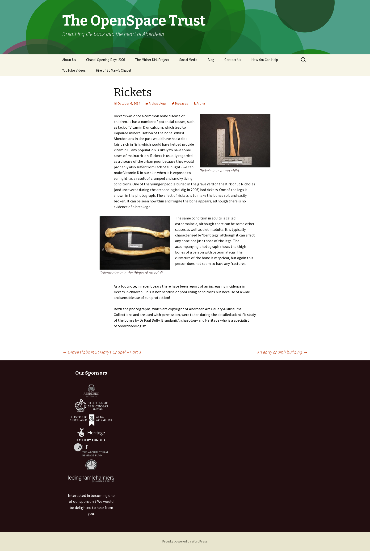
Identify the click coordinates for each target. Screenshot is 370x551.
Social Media (188, 59)
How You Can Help (264, 59)
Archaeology (158, 103)
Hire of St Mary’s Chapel (113, 70)
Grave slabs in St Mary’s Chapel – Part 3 (101, 352)
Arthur (201, 103)
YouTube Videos (74, 70)
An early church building (282, 352)
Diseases (181, 103)
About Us (69, 59)
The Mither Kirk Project (152, 59)
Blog (210, 59)
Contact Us (232, 59)
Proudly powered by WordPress (185, 541)
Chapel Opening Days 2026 (105, 59)
